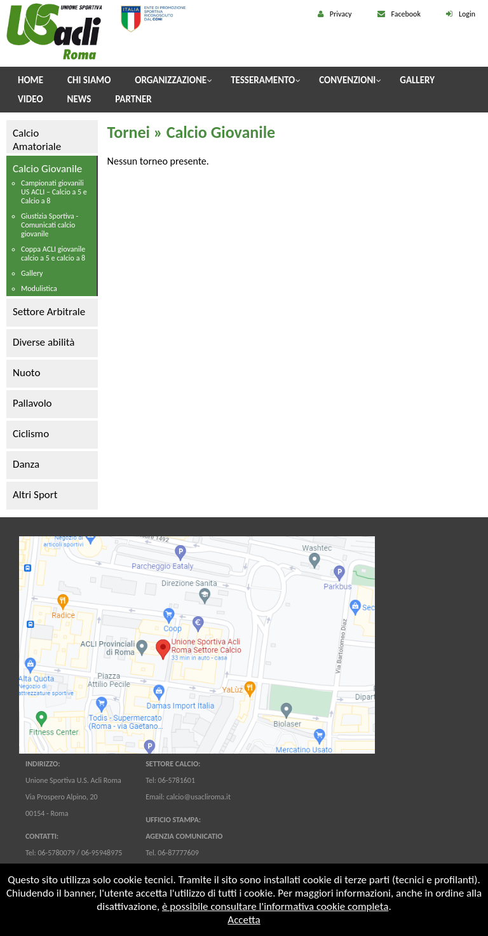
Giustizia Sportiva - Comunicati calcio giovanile (49, 225)
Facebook (406, 14)
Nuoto (26, 372)
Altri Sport (35, 494)
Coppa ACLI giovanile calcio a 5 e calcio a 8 (53, 253)
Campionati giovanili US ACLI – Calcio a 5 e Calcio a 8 (54, 192)
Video (30, 99)
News (79, 99)
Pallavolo (32, 403)
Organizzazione (171, 80)
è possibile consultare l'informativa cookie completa (275, 906)
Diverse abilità (43, 342)
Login (467, 14)
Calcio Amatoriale (37, 139)
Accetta (243, 919)
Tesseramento (263, 80)
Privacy (341, 14)
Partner (133, 99)
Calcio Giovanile (47, 168)
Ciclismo (31, 433)
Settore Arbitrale (49, 311)
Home (30, 80)
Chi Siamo (89, 80)
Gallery (417, 80)
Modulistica (39, 288)
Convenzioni (347, 80)
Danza (26, 464)
